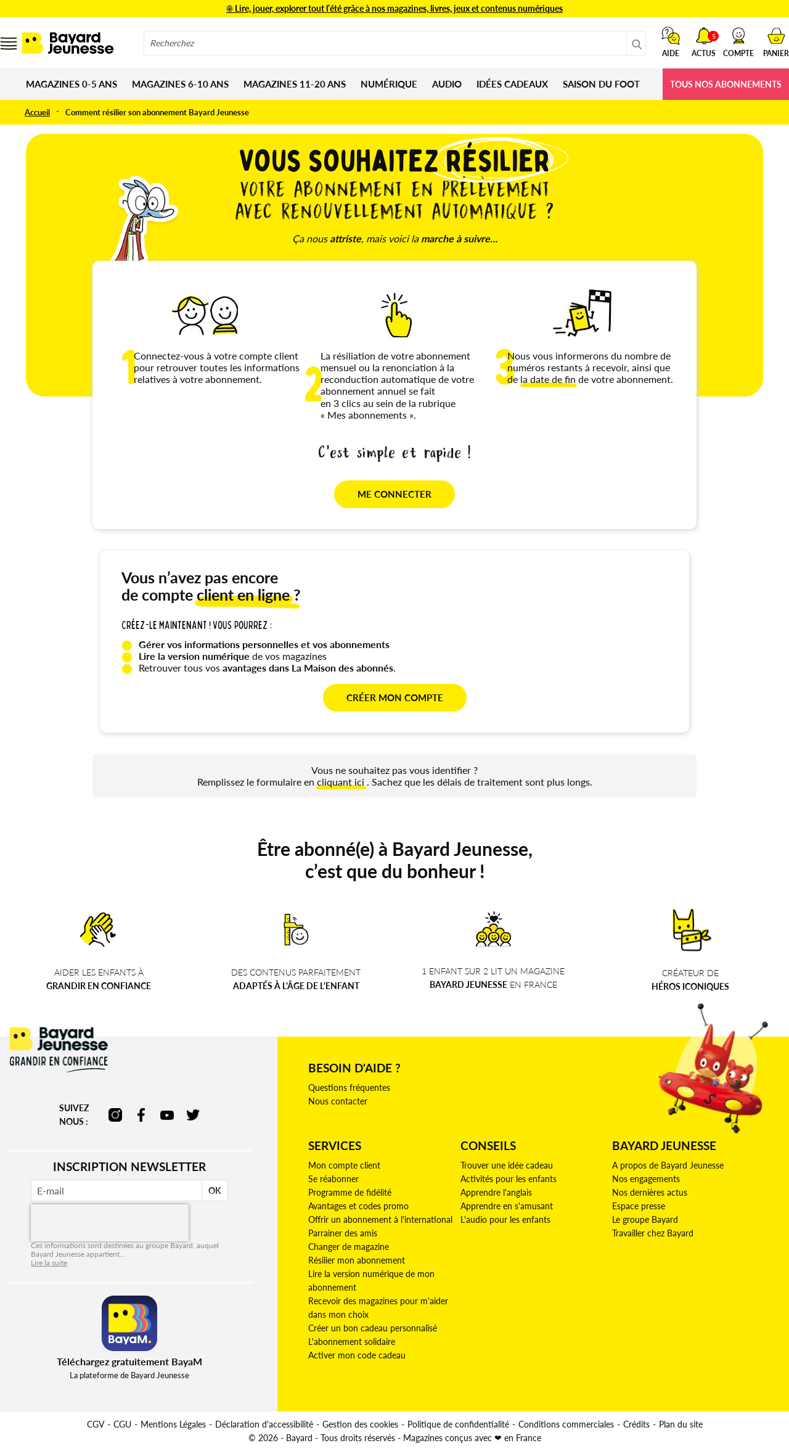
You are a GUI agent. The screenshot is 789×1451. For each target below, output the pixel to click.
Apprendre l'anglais (496, 1192)
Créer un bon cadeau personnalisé (372, 1328)
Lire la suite (49, 1262)
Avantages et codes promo (358, 1206)
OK (214, 1190)
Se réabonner (333, 1179)
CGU (122, 1424)
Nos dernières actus (649, 1192)
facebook (141, 1115)
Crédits (636, 1424)
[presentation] (110, 1222)
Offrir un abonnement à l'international (380, 1219)
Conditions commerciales (566, 1424)
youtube (167, 1115)
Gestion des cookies (360, 1424)
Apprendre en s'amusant (506, 1206)
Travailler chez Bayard (652, 1233)
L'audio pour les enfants (505, 1219)
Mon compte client (344, 1165)
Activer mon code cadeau (357, 1355)
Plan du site (681, 1424)
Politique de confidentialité (458, 1424)
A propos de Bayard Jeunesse (668, 1165)
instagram (115, 1115)
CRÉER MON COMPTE (394, 697)
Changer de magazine (348, 1246)
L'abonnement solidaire (351, 1341)
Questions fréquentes (349, 1087)
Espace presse (638, 1206)
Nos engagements (646, 1179)
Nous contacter (337, 1101)
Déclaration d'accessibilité (264, 1424)
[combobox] (395, 43)
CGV (95, 1424)
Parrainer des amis (342, 1233)
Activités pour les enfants (508, 1179)
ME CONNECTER (394, 493)
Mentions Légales (173, 1424)
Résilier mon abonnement (356, 1260)
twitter (193, 1115)
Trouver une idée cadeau (506, 1165)
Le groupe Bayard (645, 1219)
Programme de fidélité (349, 1192)
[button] (738, 42)
